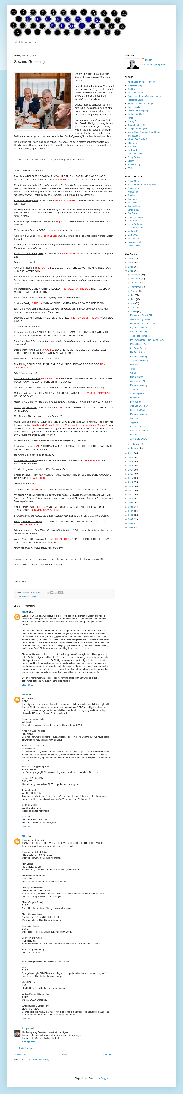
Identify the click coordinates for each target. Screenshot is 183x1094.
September (136, 287)
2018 (131, 466)
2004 (131, 523)
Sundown (134, 418)
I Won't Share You (138, 344)
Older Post (108, 1054)
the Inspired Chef (136, 114)
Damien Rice (134, 206)
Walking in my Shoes (140, 319)
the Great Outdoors (139, 348)
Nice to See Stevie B (137, 139)
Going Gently (134, 107)
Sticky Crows (134, 157)
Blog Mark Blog (135, 85)
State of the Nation (139, 430)
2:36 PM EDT (28, 685)
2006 (131, 515)
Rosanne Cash (134, 242)
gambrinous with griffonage (140, 103)
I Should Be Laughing (138, 110)
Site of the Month (138, 410)
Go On (133, 373)
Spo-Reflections (135, 154)
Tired (132, 369)
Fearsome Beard (135, 100)
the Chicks (132, 202)
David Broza (133, 210)
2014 (131, 482)
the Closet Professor (137, 92)
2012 (131, 490)
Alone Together (137, 393)
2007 (131, 511)
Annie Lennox (134, 188)
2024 (131, 262)
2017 (131, 470)
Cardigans (132, 199)
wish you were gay (139, 406)
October (135, 283)
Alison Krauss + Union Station (142, 184)
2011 (131, 494)
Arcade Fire (133, 192)
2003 (131, 527)
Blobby (148, 60)
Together (134, 422)
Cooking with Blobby (139, 381)
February (135, 444)
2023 (131, 267)
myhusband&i (134, 136)
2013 (131, 486)
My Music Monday (138, 327)
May (133, 303)
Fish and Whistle (138, 426)
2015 (131, 478)
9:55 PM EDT (28, 1042)
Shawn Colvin (134, 246)
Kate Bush (132, 220)
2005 (131, 519)
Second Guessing (138, 331)
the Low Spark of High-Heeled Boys (147, 340)
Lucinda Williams (135, 228)
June (133, 299)
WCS (130, 168)
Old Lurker (132, 143)
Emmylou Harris (135, 217)
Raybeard (132, 150)
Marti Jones (133, 235)
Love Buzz (135, 397)
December (136, 274)
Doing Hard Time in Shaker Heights (144, 96)
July (133, 295)
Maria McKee (134, 231)
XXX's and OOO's (138, 439)
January (135, 448)
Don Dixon (132, 213)
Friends (32, 597)
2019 (131, 461)
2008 (131, 507)
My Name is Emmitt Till (141, 315)
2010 (131, 498)
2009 (131, 503)
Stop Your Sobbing (139, 360)
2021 (131, 453)
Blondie (131, 195)
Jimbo (130, 118)
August (134, 291)
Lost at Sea (135, 402)
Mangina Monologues (138, 128)
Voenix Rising (134, 164)
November (136, 278)
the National (133, 238)
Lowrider (134, 364)
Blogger (104, 1078)
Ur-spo (25, 1028)
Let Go (133, 435)
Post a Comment (26, 1048)
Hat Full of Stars (137, 352)
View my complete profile (153, 64)
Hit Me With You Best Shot (142, 323)
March (134, 311)
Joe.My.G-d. (133, 121)
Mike (24, 612)
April (133, 307)
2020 (131, 457)
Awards (25, 597)
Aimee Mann (133, 181)
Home (65, 1054)
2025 (131, 258)
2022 (131, 271)
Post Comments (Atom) (38, 1059)
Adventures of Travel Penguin (141, 82)
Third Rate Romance (140, 336)
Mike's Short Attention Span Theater (144, 132)
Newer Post (20, 1054)
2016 (131, 474)
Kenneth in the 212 (136, 125)
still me (131, 161)
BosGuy (131, 89)
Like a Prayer (136, 377)
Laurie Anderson (135, 224)
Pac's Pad (132, 146)
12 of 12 (134, 389)
